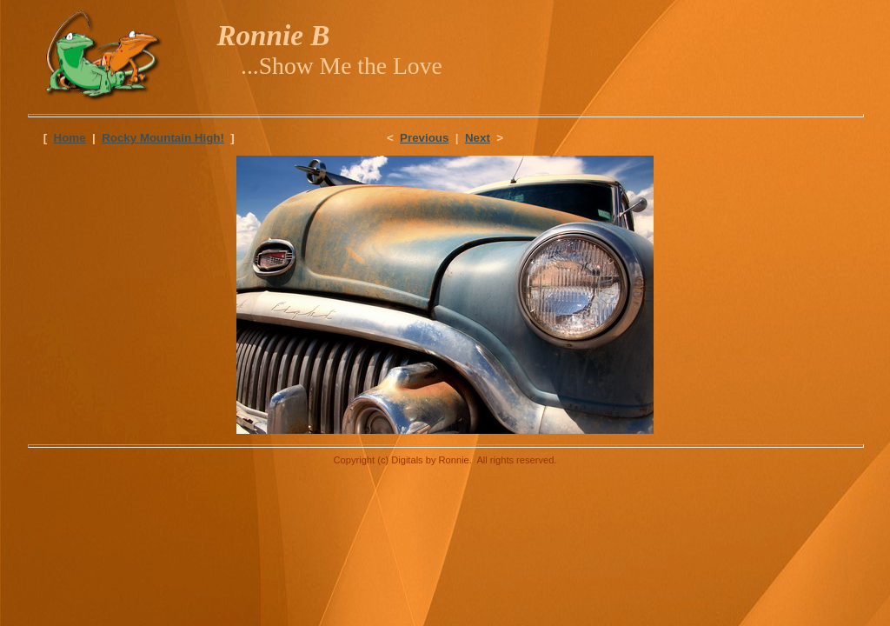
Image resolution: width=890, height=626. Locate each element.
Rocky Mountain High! (163, 137)
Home (70, 137)
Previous (424, 137)
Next (477, 137)
